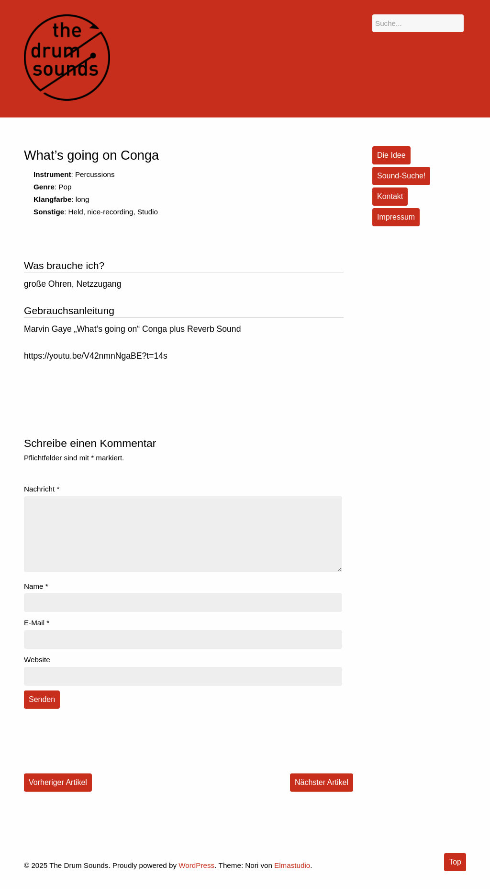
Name (36, 586)
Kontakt (390, 196)
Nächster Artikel (321, 782)
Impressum (396, 217)
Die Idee (391, 155)
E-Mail (36, 623)
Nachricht (41, 489)
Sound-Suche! (401, 176)
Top (455, 862)
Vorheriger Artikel (58, 782)
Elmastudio (292, 865)
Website (37, 659)
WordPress (196, 865)
